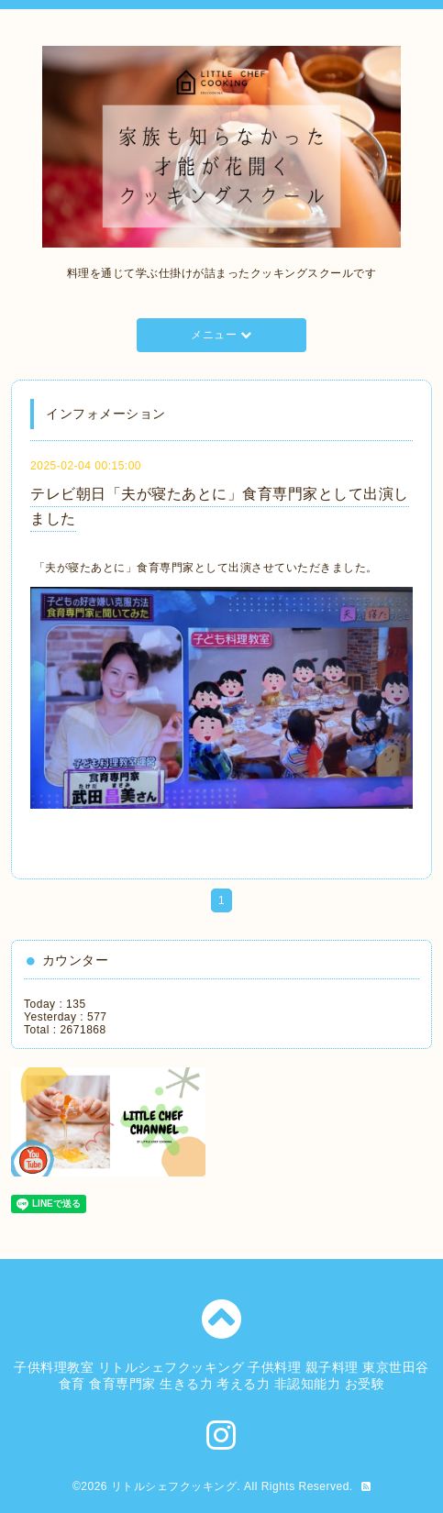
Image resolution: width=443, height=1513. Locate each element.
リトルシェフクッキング (174, 1486)
